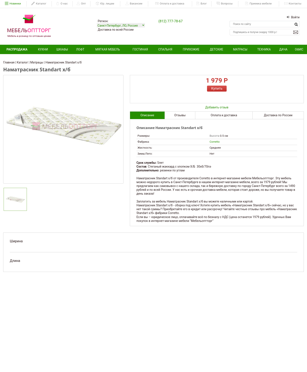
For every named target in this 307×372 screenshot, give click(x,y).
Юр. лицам (105, 3)
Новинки (13, 3)
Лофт (80, 49)
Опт (81, 3)
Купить (216, 88)
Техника (264, 49)
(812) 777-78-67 (170, 21)
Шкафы (62, 49)
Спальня (165, 49)
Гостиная (140, 49)
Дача (283, 49)
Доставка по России (278, 115)
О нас (62, 3)
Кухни (43, 49)
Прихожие (191, 49)
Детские (216, 49)
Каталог (38, 3)
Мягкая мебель (107, 49)
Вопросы (225, 3)
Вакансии (133, 3)
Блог (201, 3)
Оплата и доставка (169, 3)
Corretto (215, 141)
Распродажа (17, 49)
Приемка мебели (258, 3)
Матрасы (240, 49)
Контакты (292, 3)
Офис (299, 49)
